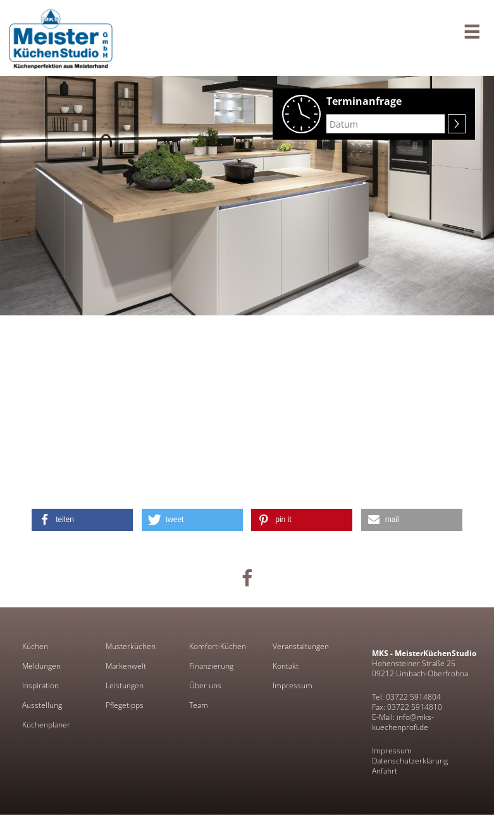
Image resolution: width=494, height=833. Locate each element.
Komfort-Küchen (217, 646)
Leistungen (125, 685)
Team (198, 705)
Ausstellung (42, 705)
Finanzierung (211, 666)
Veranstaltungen (301, 646)
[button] (82, 520)
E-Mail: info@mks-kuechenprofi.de (403, 722)
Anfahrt (384, 770)
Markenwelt (126, 666)
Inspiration (40, 685)
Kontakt (286, 666)
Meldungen (41, 666)
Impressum (292, 685)
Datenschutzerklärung (410, 760)
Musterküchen (131, 646)
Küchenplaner (46, 725)
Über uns (205, 685)
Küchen (35, 646)
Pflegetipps (125, 705)
